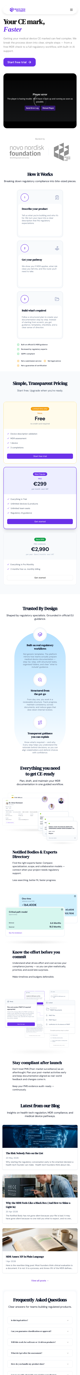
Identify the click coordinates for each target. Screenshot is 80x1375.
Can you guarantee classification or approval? (40, 1331)
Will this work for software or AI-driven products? (40, 1342)
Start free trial (19, 62)
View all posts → (40, 1280)
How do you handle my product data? (40, 1364)
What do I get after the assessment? (40, 1353)
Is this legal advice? (40, 1320)
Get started (40, 521)
